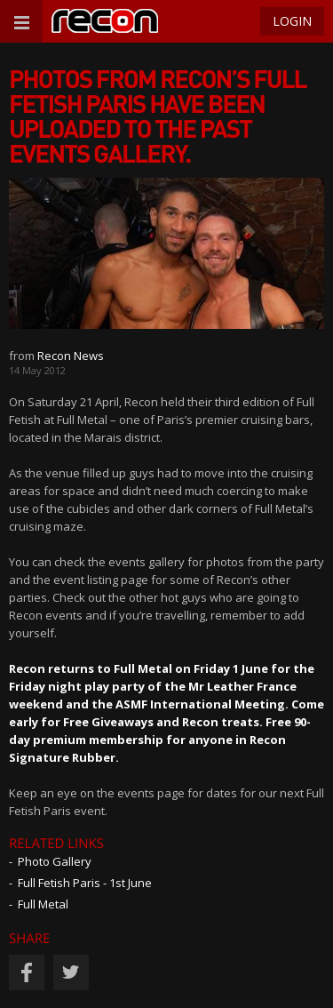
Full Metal (43, 904)
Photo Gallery (54, 861)
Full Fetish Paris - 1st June (85, 883)
